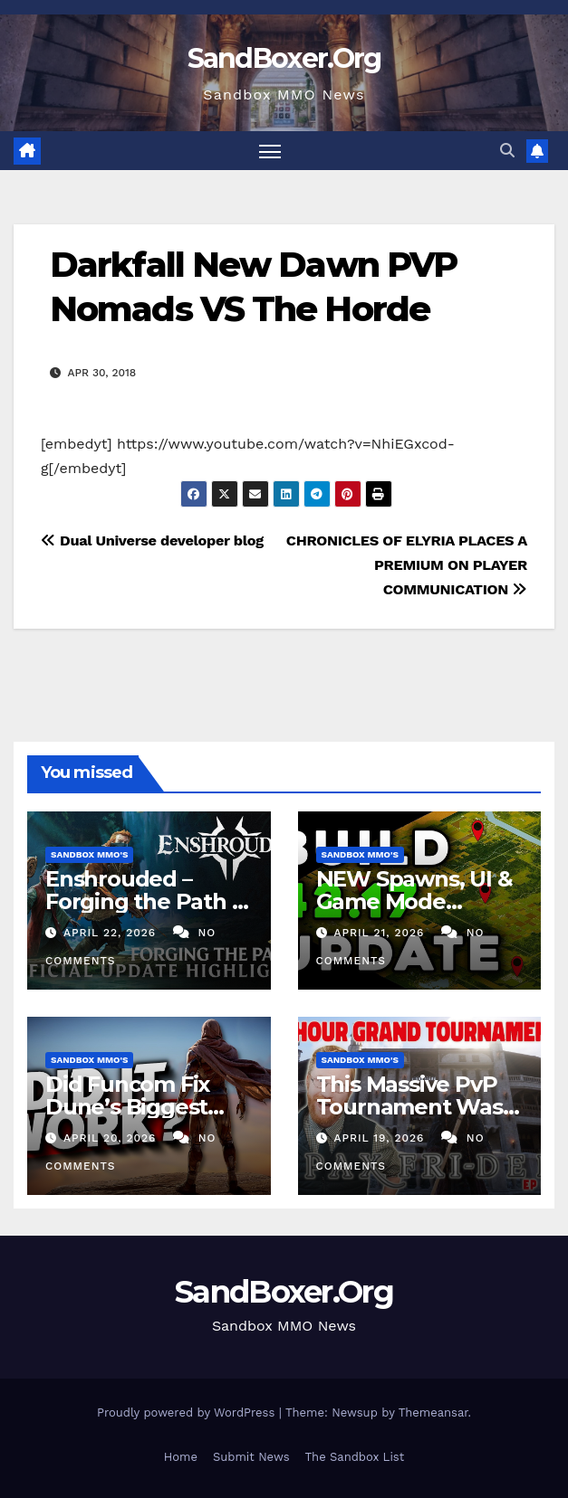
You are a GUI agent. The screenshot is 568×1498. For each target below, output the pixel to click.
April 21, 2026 (380, 932)
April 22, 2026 (111, 932)
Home (180, 1457)
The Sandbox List (355, 1457)
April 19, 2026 (380, 1138)
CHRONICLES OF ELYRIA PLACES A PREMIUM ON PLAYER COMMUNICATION (406, 565)
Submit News (251, 1457)
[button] (507, 150)
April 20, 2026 (111, 1138)
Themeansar (433, 1412)
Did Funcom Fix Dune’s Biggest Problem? (127, 1106)
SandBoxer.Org (284, 58)
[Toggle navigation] (270, 150)
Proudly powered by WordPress (188, 1412)
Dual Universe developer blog (152, 540)
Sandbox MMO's (89, 854)
